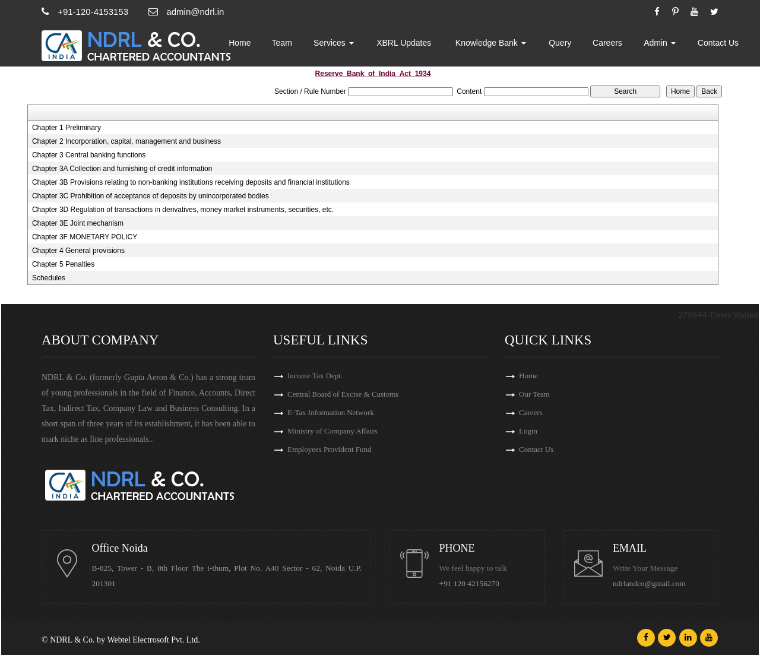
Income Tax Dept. (315, 375)
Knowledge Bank (501, 44)
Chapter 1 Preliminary (66, 128)
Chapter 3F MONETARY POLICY (84, 237)
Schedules (48, 278)
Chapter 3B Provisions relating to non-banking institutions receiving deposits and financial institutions (191, 182)
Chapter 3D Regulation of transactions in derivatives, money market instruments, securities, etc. (183, 209)
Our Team (534, 394)
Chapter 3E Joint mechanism (78, 223)
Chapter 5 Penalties (63, 264)
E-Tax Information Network (330, 413)
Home (260, 44)
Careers (613, 44)
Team (301, 44)
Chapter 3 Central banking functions (88, 155)
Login (528, 432)
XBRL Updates (418, 44)
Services (351, 44)
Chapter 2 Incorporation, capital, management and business (126, 141)
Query (567, 44)
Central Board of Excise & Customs (342, 394)
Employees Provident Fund (329, 451)
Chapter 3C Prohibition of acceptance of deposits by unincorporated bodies (150, 196)
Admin (663, 44)
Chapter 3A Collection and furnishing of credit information (122, 168)
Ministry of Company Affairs (332, 432)
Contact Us (719, 44)
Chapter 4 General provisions (78, 250)
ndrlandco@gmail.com (651, 583)
